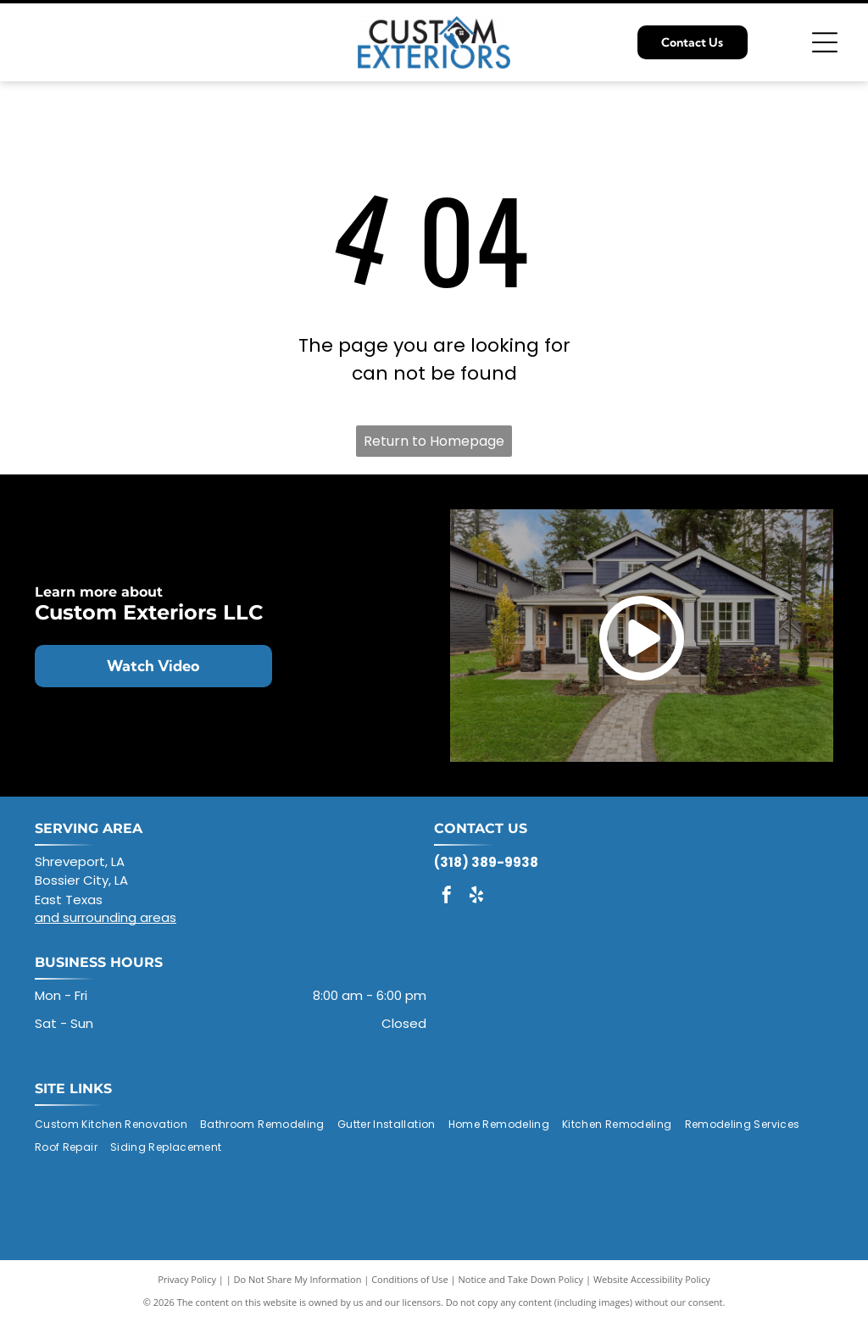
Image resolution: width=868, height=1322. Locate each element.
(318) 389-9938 (486, 862)
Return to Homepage (434, 441)
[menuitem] (117, 1124)
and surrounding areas (105, 917)
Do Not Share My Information (298, 1279)
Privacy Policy (187, 1279)
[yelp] (476, 897)
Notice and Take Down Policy (521, 1279)
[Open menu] (824, 42)
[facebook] (446, 897)
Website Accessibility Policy (651, 1279)
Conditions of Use (409, 1279)
